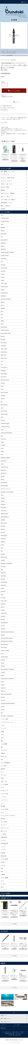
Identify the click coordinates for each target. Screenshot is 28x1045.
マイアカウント (3, 1024)
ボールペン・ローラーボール (9, 53)
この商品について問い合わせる (7, 107)
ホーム (3, 51)
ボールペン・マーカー (12, 51)
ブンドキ (9, 1042)
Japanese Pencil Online (15, 1042)
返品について (4, 95)
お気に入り (16, 102)
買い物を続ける (4, 109)
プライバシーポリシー (19, 1033)
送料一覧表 (3, 895)
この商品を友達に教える (6, 105)
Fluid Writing (9, 55)
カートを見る (17, 1024)
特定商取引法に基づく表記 (6, 96)
